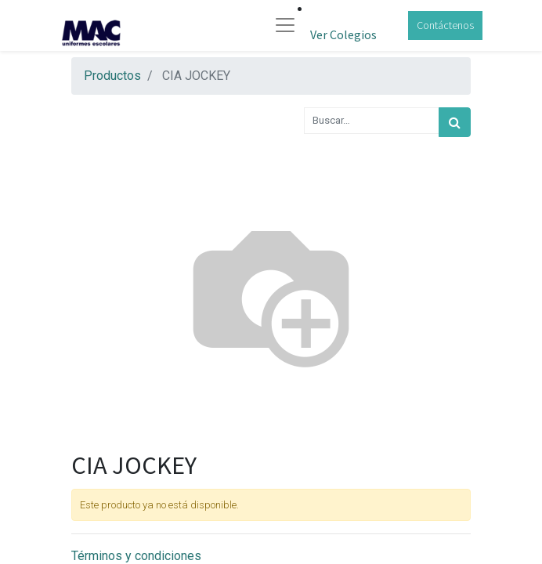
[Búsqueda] (455, 122)
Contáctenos (445, 25)
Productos (112, 75)
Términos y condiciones (136, 555)
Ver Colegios (343, 34)
